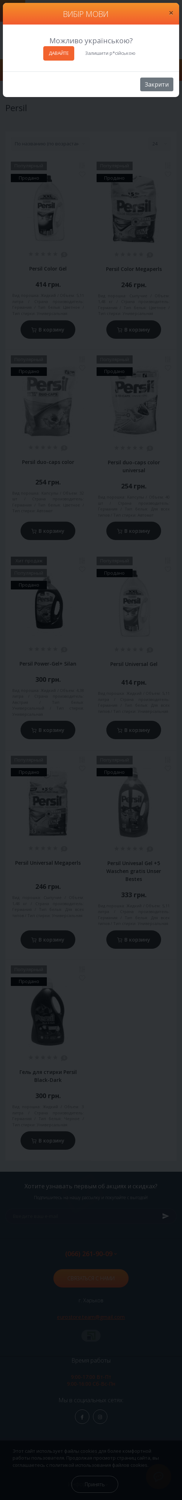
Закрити (157, 84)
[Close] (171, 13)
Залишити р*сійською (110, 53)
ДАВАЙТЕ (59, 53)
